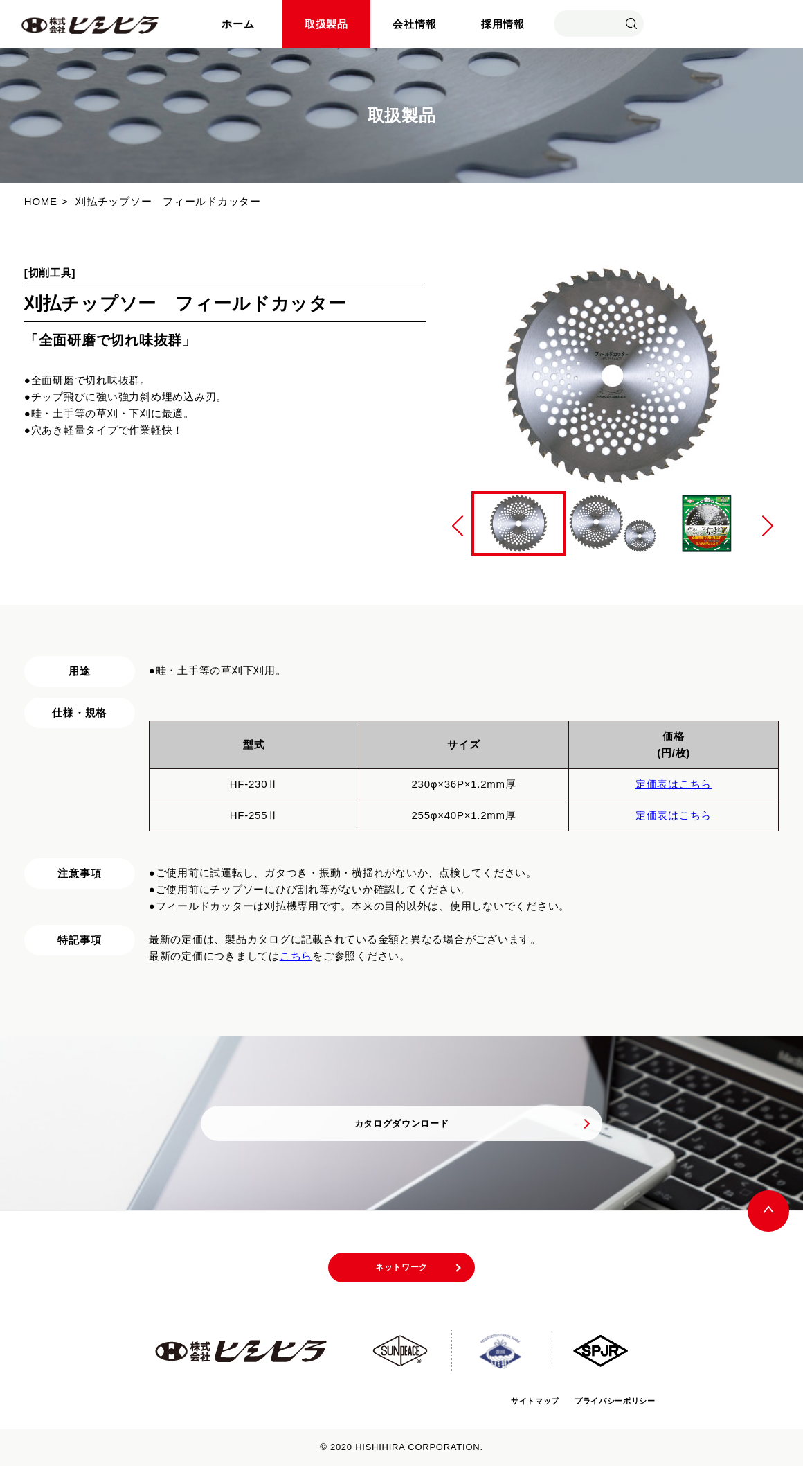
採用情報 (503, 24)
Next (767, 525)
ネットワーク (402, 1271)
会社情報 (414, 24)
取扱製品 (326, 24)
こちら (296, 956)
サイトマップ (503, 1400)
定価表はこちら (673, 784)
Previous (457, 525)
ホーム (238, 24)
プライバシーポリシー (603, 1400)
